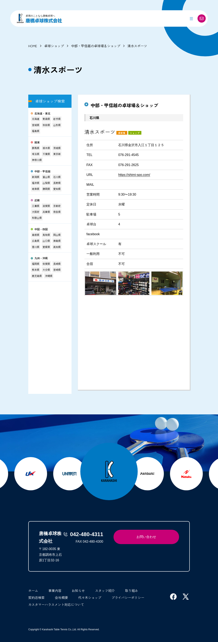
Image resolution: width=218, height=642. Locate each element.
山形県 (57, 125)
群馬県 (35, 148)
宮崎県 (57, 269)
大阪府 (35, 211)
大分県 (46, 269)
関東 (37, 142)
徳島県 (57, 240)
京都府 (57, 206)
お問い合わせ (146, 537)
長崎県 (57, 263)
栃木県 (46, 148)
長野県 (57, 183)
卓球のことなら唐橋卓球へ (40, 15)
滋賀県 (46, 206)
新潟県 (35, 177)
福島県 (35, 131)
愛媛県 (46, 247)
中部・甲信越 (42, 171)
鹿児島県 (37, 275)
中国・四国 (41, 229)
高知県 (57, 247)
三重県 (35, 206)
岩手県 (57, 118)
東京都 (57, 154)
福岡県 (35, 263)
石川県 (57, 177)
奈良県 (57, 211)
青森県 (46, 118)
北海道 (35, 118)
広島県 (35, 240)
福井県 (35, 183)
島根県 (35, 234)
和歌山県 (37, 217)
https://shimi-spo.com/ (134, 175)
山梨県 (46, 183)
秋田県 (46, 125)
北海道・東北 (42, 113)
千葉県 (46, 154)
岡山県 (57, 234)
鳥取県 (46, 234)
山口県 (46, 240)
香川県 (35, 247)
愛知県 (57, 188)
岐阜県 (35, 188)
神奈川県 (37, 160)
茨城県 (57, 148)
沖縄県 (48, 275)
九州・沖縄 (41, 258)
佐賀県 (46, 263)
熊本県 (35, 269)
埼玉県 (35, 154)
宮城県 (35, 125)
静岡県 (46, 188)
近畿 (37, 200)
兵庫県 (46, 211)
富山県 (46, 177)
